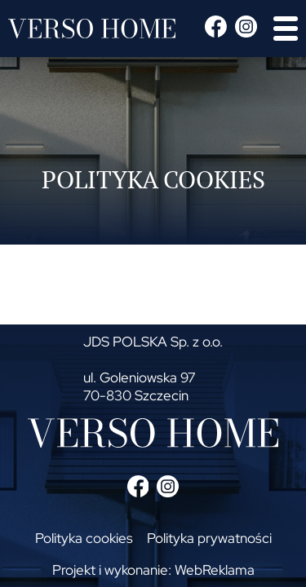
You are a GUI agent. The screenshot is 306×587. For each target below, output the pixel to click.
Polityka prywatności (209, 538)
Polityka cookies (84, 538)
